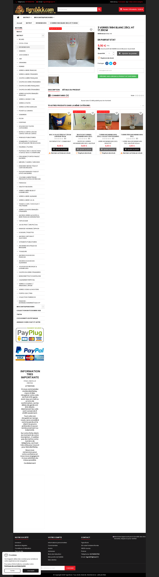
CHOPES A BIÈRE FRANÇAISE (28, 78)
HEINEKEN (22, 51)
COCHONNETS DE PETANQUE (27, 318)
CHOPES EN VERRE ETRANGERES (30, 82)
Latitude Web (101, 575)
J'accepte (30, 571)
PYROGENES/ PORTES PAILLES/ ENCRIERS (29, 157)
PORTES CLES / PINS (25, 293)
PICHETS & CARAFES (26, 111)
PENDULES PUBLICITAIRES (27, 137)
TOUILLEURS (23, 251)
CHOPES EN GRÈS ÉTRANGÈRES (29, 90)
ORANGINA (22, 63)
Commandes (53, 545)
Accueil (18, 28)
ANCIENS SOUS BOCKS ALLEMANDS (27, 262)
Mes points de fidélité (55, 557)
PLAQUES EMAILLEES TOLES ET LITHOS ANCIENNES (29, 172)
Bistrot (19, 32)
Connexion (122, 2)
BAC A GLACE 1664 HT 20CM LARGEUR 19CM (60, 136)
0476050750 (29, 2)
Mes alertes (52, 560)
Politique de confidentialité (15, 566)
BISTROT (26, 17)
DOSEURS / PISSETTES (26, 232)
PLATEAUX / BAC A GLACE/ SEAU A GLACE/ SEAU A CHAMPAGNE (30, 152)
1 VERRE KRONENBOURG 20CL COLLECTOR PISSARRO (108, 136)
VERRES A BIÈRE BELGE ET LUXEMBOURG (27, 191)
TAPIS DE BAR (23, 221)
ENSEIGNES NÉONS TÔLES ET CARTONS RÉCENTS (28, 167)
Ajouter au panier (128, 53)
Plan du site (19, 551)
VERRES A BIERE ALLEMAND (28, 196)
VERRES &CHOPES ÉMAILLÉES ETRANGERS (28, 210)
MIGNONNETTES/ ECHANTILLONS (30, 276)
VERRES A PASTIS (24, 103)
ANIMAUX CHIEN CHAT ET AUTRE (28, 322)
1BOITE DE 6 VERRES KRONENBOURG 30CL (84, 136)
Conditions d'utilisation (23, 548)
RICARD (21, 39)
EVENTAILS (22, 122)
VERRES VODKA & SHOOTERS (29, 289)
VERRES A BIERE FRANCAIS (28, 70)
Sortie (12, 571)
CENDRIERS (22, 115)
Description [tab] (54, 89)
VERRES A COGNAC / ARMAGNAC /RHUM (26, 285)
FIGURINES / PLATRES (26, 147)
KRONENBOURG (24, 47)
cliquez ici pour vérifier (129, 539)
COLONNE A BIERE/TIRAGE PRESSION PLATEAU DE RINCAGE (30, 178)
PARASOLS (22, 183)
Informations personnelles (57, 543)
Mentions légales (21, 545)
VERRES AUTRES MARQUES (28, 107)
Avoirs (50, 548)
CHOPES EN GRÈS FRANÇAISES (29, 86)
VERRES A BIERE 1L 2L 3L (26, 200)
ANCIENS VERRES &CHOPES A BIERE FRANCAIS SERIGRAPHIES (29, 216)
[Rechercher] (79, 9)
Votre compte (55, 537)
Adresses (51, 551)
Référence (101, 34)
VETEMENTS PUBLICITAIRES (28, 242)
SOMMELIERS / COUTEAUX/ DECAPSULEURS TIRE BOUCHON (29, 142)
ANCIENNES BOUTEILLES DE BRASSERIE (28, 247)
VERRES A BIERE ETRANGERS (28, 74)
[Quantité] (109, 53)
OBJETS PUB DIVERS (25, 187)
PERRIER (21, 66)
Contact (85, 537)
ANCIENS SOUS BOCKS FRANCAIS (27, 256)
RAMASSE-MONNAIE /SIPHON (29, 229)
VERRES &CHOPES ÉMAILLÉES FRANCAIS (28, 94)
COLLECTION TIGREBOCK (27, 297)
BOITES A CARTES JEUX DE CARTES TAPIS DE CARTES (28, 133)
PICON (21, 118)
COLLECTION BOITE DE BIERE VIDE (29, 310)
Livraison (18, 543)
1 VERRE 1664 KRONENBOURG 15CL (132, 136)
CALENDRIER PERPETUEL (27, 280)
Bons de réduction (54, 554)
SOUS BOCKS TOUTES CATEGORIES (26, 127)
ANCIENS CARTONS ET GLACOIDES (26, 237)
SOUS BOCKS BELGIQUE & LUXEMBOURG (28, 267)
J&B (20, 59)
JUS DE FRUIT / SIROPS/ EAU (28, 225)
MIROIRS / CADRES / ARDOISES (29, 162)
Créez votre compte (135, 2)
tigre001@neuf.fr (49, 2)
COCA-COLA (23, 43)
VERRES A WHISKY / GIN (27, 99)
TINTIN (19, 314)
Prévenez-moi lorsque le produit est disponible (118, 76)
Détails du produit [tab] (71, 89)
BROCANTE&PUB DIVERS (43, 17)
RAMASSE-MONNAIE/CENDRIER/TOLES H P (29, 302)
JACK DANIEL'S (24, 55)
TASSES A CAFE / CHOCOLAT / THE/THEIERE (29, 205)
